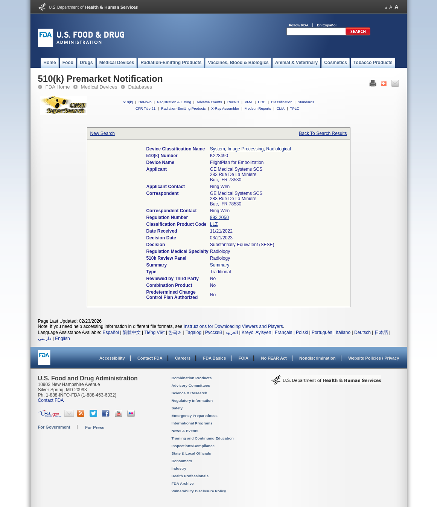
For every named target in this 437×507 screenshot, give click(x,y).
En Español (327, 25)
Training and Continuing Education (203, 438)
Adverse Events (209, 102)
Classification (281, 102)
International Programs (192, 423)
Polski (302, 332)
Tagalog (193, 332)
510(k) (128, 102)
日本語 (381, 332)
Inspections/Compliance (193, 446)
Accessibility (112, 358)
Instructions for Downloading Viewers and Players (233, 326)
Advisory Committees (191, 385)
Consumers (182, 461)
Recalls (233, 102)
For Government (54, 427)
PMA (249, 102)
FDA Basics (214, 358)
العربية (231, 332)
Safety (177, 408)
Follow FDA (299, 25)
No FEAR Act (273, 358)
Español (110, 332)
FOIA (243, 358)
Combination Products (192, 378)
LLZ (214, 224)
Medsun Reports (258, 108)
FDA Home (58, 87)
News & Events (185, 431)
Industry (179, 468)
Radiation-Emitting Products (183, 108)
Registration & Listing (174, 102)
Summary (219, 265)
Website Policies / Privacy (373, 358)
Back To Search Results (323, 133)
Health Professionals (190, 476)
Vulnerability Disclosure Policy (199, 491)
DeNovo (145, 102)
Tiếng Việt (154, 332)
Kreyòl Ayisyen (256, 332)
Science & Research (189, 393)
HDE (261, 102)
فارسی (45, 338)
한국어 (175, 332)
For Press (94, 427)
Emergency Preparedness (195, 416)
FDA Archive (183, 483)
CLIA (281, 108)
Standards (306, 102)
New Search (102, 133)
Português (322, 332)
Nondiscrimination (317, 358)
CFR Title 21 (145, 108)
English (62, 338)
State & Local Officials (191, 453)
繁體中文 (132, 332)
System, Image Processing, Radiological (250, 149)
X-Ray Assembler (225, 108)
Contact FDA (150, 358)
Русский (213, 332)
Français (283, 332)
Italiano (343, 332)
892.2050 (219, 217)
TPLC (295, 108)
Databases (140, 87)
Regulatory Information (192, 400)
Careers (182, 358)
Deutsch (362, 332)
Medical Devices (99, 87)
